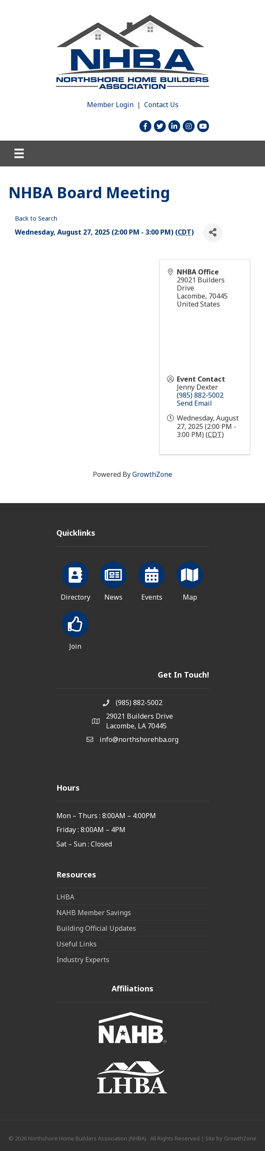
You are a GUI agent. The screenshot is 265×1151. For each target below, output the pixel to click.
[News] (113, 579)
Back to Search (36, 218)
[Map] (189, 579)
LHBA (65, 897)
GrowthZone (152, 474)
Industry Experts (82, 959)
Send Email (194, 403)
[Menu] (19, 153)
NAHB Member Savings (93, 912)
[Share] (212, 232)
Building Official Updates (96, 928)
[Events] (151, 579)
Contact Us (161, 104)
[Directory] (75, 579)
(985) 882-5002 (200, 395)
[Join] (75, 628)
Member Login (110, 104)
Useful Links (76, 944)
